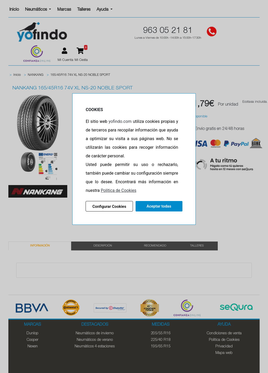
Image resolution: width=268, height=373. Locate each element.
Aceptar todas (159, 206)
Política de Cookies (118, 190)
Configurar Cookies (109, 206)
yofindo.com (120, 121)
